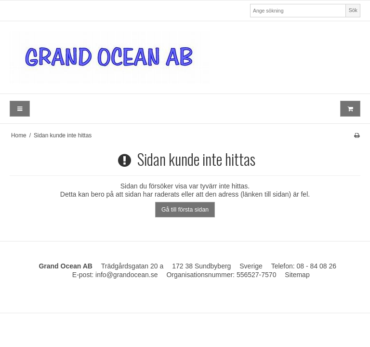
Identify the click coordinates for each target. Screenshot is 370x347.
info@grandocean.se (126, 275)
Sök (353, 10)
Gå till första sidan (185, 209)
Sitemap (297, 275)
